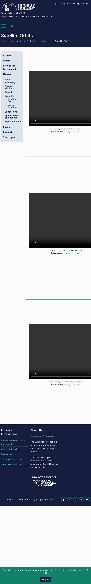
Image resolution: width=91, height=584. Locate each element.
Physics (7, 74)
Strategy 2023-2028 (11, 459)
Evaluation (6, 454)
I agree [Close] (45, 579)
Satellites (47, 41)
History (6, 60)
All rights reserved (73, 131)
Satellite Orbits (12, 100)
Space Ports (11, 111)
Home (4, 41)
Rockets (9, 92)
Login (55, 3)
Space (6, 127)
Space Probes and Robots (12, 116)
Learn (13, 41)
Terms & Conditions (11, 464)
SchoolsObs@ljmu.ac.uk (42, 436)
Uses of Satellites (12, 106)
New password (80, 3)
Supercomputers (13, 121)
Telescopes (9, 137)
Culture (7, 55)
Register (66, 3)
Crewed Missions (9, 87)
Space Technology (28, 41)
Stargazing (8, 132)
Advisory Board (9, 449)
